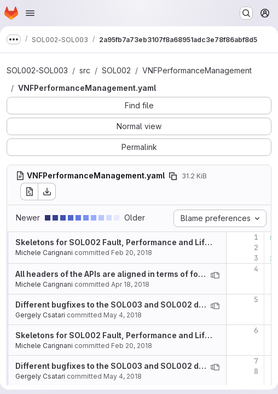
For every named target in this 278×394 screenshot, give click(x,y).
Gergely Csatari (40, 315)
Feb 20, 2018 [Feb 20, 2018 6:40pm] (131, 252)
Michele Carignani (44, 252)
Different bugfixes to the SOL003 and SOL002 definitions (125, 304)
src (84, 70)
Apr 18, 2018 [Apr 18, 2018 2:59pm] (130, 284)
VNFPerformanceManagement (197, 70)
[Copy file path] (172, 176)
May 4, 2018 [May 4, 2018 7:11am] (122, 315)
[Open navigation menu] (30, 13)
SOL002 (116, 70)
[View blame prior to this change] (215, 275)
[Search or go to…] (246, 13)
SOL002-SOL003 (37, 70)
